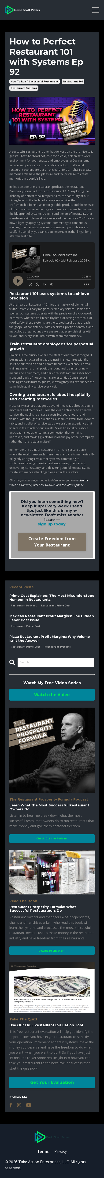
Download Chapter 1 (52, 950)
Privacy (60, 1151)
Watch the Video (52, 694)
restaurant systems (24, 88)
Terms (43, 1151)
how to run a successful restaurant (34, 81)
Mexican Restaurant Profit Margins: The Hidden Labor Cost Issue (51, 618)
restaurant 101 (73, 81)
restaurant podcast (24, 605)
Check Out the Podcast (51, 838)
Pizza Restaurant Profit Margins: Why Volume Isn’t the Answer (49, 639)
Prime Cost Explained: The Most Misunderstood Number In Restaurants (51, 598)
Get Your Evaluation (52, 1082)
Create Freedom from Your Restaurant (52, 542)
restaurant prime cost (56, 605)
